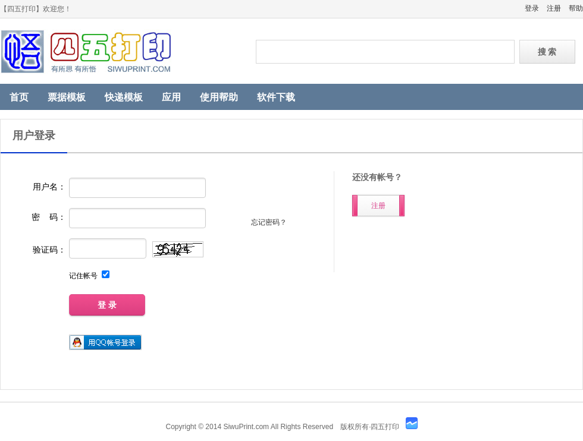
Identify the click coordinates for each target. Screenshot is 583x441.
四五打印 (119, 51)
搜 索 (547, 51)
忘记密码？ (269, 222)
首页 (19, 97)
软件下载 (276, 97)
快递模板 (124, 97)
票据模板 (67, 97)
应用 (171, 97)
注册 (554, 8)
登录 (532, 8)
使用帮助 (219, 97)
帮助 (576, 8)
